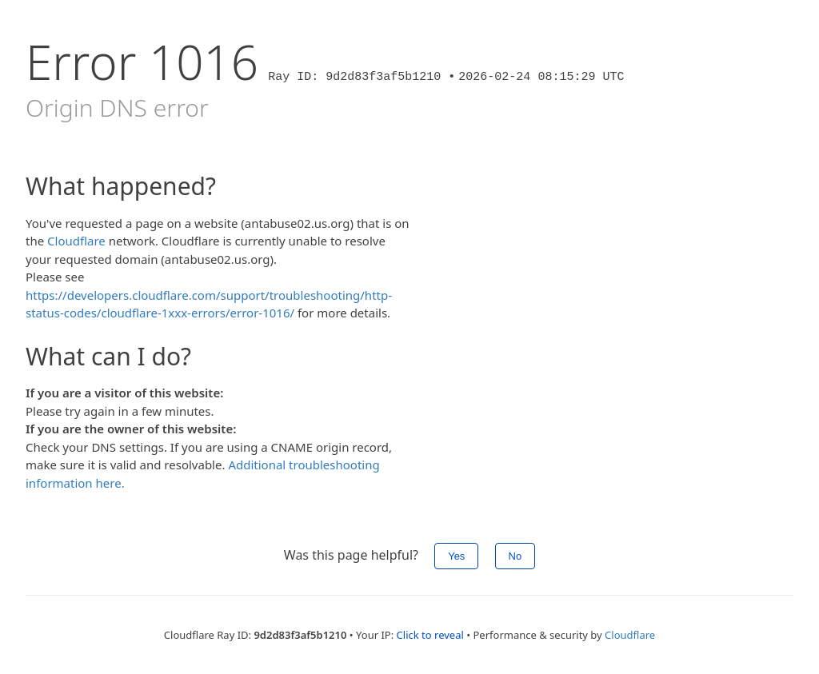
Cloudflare (76, 241)
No (515, 556)
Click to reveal (430, 635)
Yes (456, 556)
